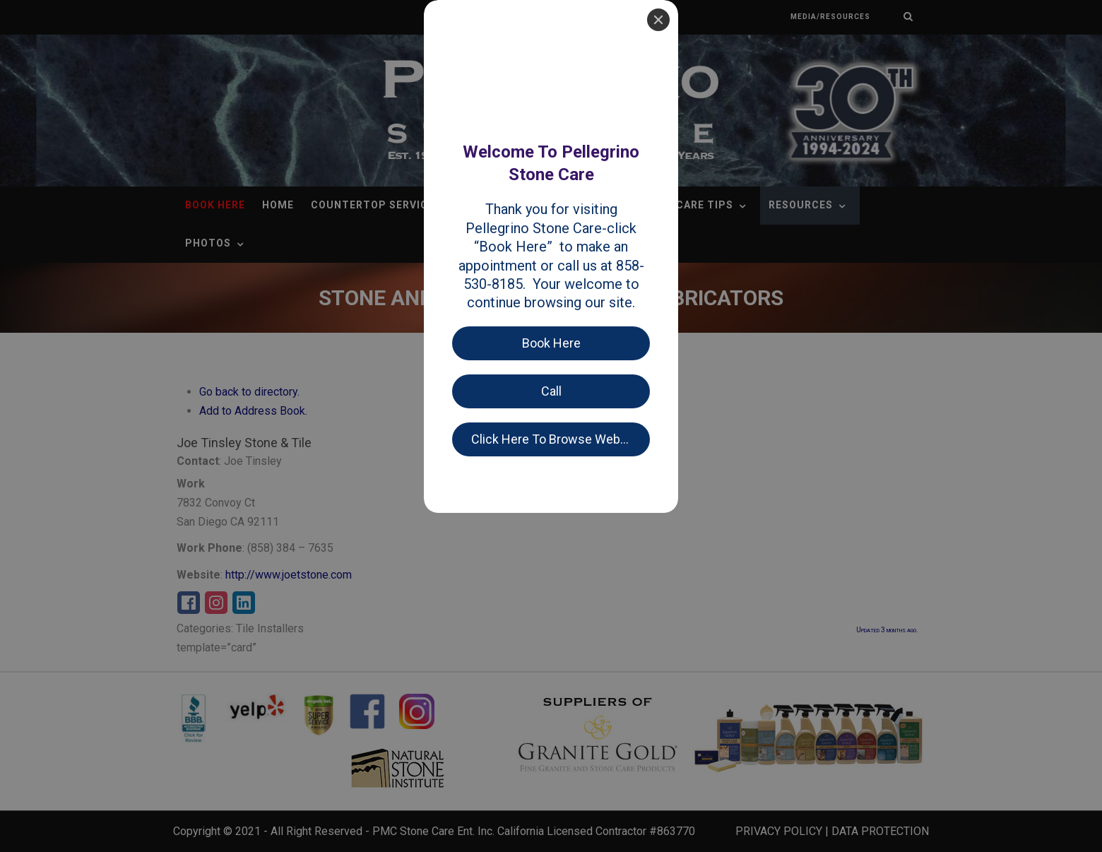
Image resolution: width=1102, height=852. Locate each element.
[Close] (658, 19)
